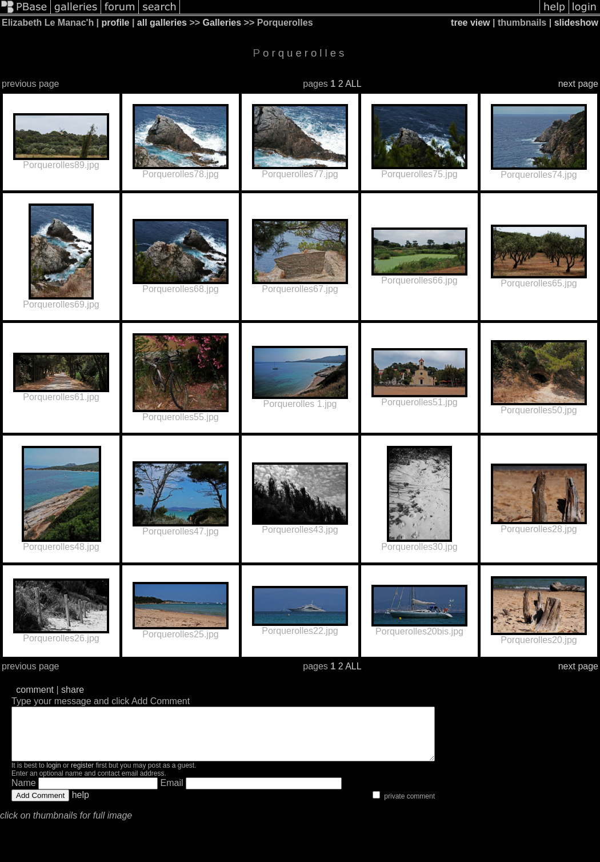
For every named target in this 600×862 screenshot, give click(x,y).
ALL (353, 84)
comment (35, 690)
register (82, 776)
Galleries (222, 22)
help (80, 805)
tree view (470, 22)
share (72, 690)
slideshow (576, 22)
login (53, 776)
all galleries (162, 22)
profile (116, 22)
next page (578, 84)
